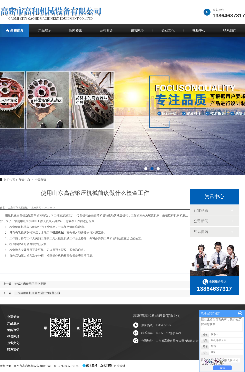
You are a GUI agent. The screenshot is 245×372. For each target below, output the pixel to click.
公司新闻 (41, 179)
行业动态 (201, 210)
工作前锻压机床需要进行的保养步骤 (37, 293)
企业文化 (168, 30)
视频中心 (198, 30)
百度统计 (119, 365)
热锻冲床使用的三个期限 (30, 283)
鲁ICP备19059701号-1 (67, 365)
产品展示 (44, 30)
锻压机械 (11, 215)
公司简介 (106, 30)
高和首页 (16, 30)
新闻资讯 (75, 30)
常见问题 (201, 232)
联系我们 (13, 349)
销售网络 (137, 30)
